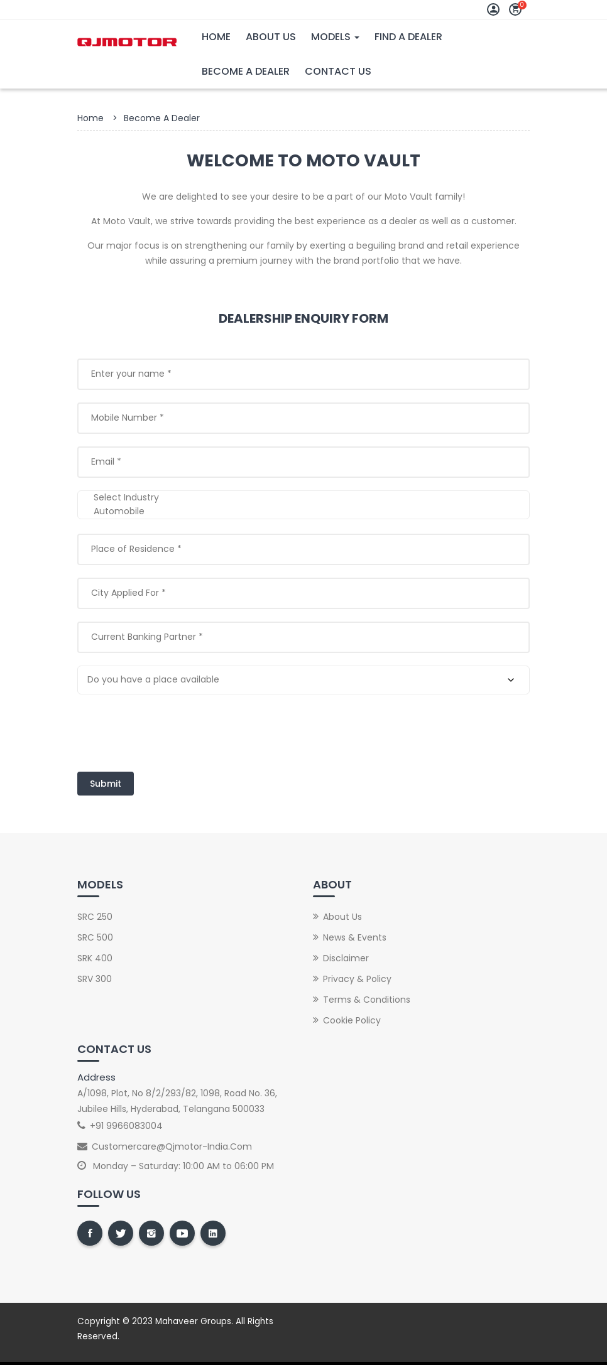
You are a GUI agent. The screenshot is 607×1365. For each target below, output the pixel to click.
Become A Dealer (246, 71)
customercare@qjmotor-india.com (172, 1146)
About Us (271, 37)
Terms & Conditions (366, 999)
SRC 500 (95, 937)
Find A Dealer (408, 37)
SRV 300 (94, 979)
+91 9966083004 (126, 1126)
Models (335, 37)
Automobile (303, 512)
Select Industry (303, 498)
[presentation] (172, 731)
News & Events (354, 937)
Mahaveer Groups (193, 1321)
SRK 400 (94, 958)
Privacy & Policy (357, 979)
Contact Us (338, 71)
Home (216, 37)
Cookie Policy (352, 1020)
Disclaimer (346, 958)
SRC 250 (94, 916)
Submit (105, 783)
